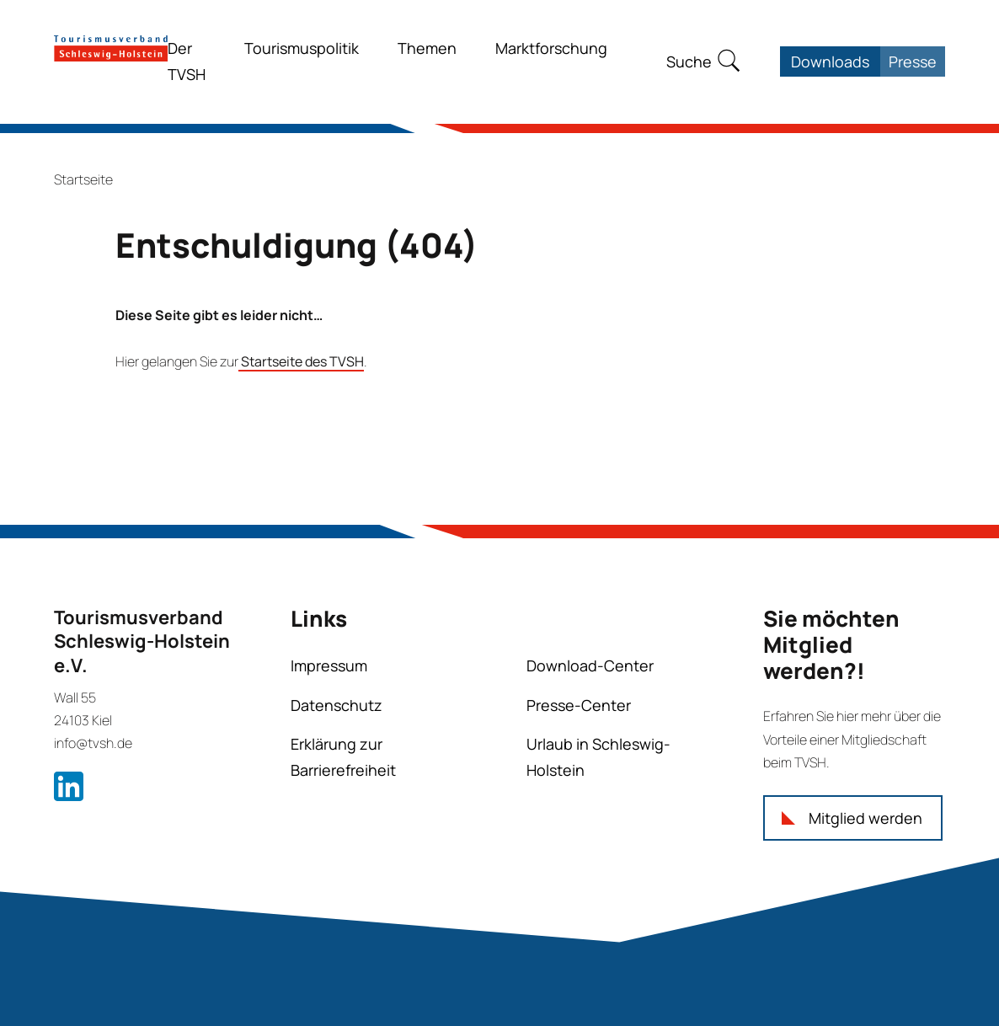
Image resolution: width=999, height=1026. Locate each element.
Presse (913, 61)
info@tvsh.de (93, 743)
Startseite (83, 179)
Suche (689, 61)
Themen (427, 48)
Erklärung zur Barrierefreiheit (343, 757)
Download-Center (590, 665)
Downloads (830, 61)
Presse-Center (578, 705)
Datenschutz (336, 705)
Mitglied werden (865, 818)
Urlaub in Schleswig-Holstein (598, 757)
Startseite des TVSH (301, 361)
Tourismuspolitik (301, 48)
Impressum (329, 665)
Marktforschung (551, 48)
